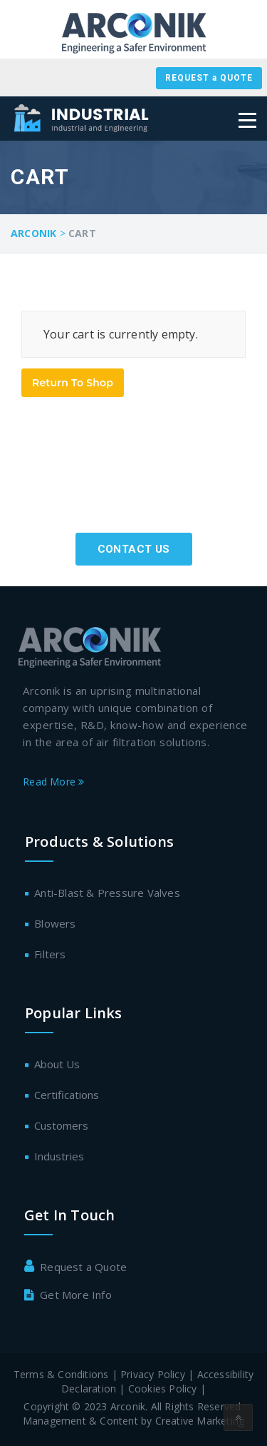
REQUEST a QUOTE (209, 78)
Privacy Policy (152, 1374)
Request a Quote (83, 1267)
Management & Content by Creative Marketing (133, 1420)
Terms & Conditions (61, 1374)
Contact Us (134, 549)
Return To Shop (72, 382)
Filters (50, 954)
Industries (59, 1156)
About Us (57, 1064)
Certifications (66, 1095)
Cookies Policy (164, 1388)
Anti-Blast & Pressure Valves (107, 892)
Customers (61, 1125)
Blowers (54, 923)
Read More (53, 781)
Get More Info (76, 1294)
